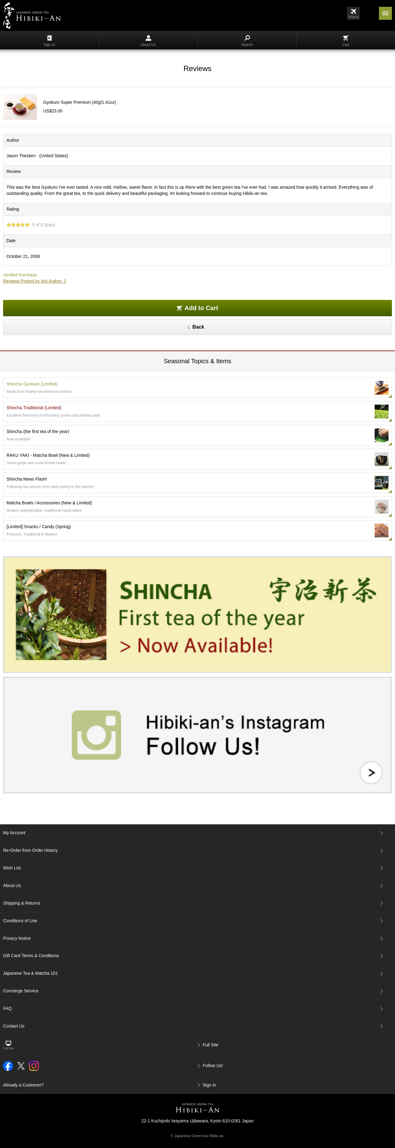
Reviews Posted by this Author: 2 (34, 281)
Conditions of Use (20, 920)
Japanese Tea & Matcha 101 (30, 973)
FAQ (7, 1008)
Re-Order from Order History (30, 850)
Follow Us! (213, 1065)
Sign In (49, 41)
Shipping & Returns (21, 903)
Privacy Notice (17, 938)
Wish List (12, 867)
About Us (148, 41)
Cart (345, 41)
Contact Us (13, 1026)
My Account (14, 832)
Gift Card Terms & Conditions (31, 955)
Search (247, 41)
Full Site (210, 1044)
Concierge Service (20, 990)
